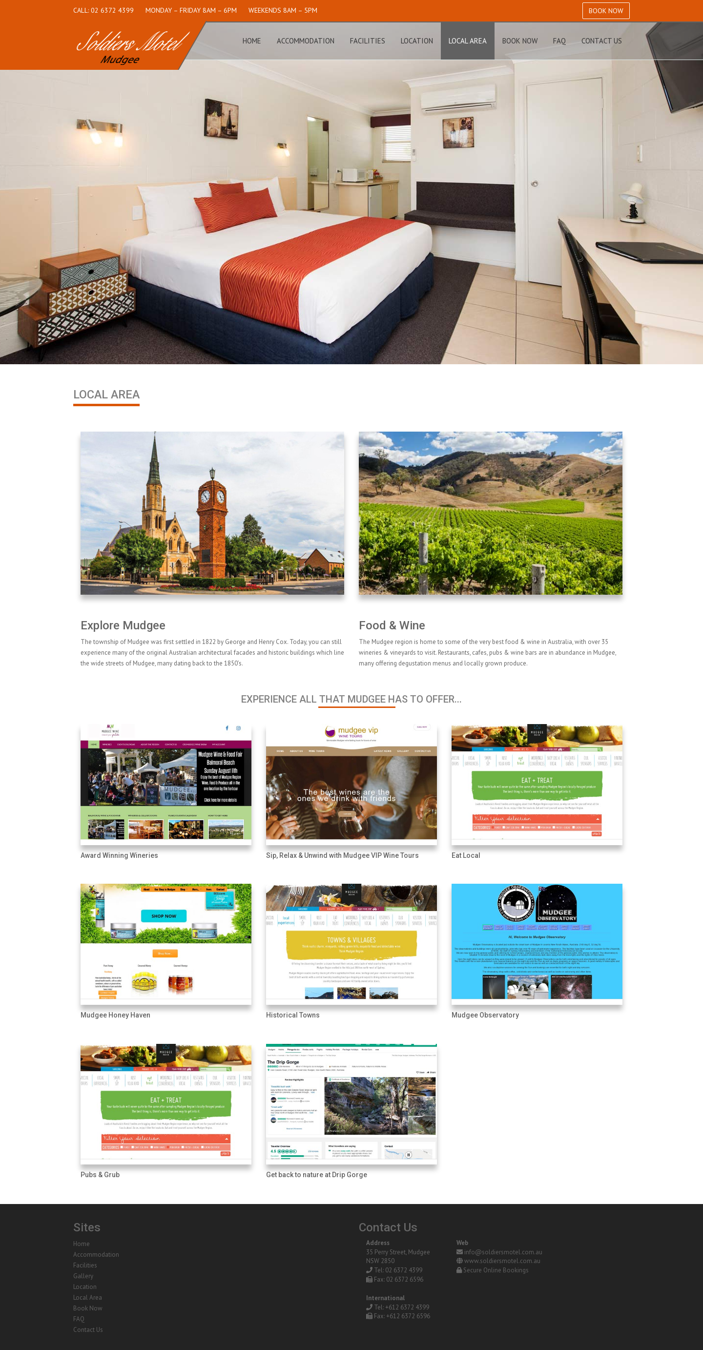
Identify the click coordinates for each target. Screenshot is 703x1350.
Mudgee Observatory (485, 1015)
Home (252, 40)
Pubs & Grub (100, 1175)
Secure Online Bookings (496, 1270)
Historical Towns (293, 1015)
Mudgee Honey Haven (115, 1015)
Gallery (83, 1276)
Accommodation (305, 40)
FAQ (559, 40)
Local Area (468, 40)
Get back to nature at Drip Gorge (316, 1175)
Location (417, 40)
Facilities (367, 40)
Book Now (606, 10)
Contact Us (601, 40)
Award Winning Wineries (119, 855)
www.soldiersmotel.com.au (502, 1261)
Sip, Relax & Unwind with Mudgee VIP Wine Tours (342, 855)
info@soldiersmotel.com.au (503, 1252)
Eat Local (466, 855)
